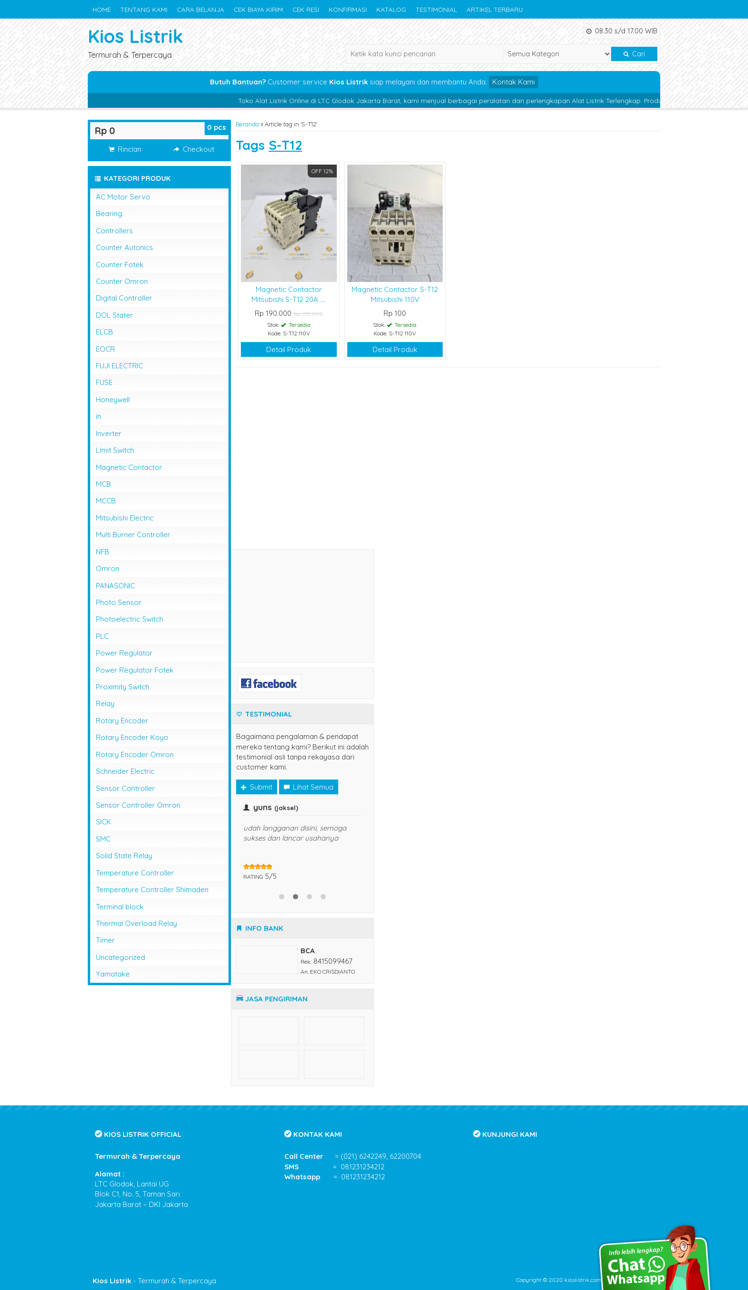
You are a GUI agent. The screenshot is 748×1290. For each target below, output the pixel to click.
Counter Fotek (120, 264)
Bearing (109, 213)
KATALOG (391, 9)
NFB (102, 551)
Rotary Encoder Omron (135, 754)
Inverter (109, 433)
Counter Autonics (124, 247)
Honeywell (113, 399)
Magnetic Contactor (129, 467)
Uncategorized (120, 957)
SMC (103, 838)
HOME (102, 9)
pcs (216, 127)
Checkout (194, 149)
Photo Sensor (119, 602)
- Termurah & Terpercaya (154, 1280)
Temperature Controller (135, 872)
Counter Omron (122, 281)
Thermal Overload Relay (136, 923)
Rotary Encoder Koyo (132, 737)
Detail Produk (288, 349)
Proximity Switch (122, 686)
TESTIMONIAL (436, 9)
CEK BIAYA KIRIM (258, 9)
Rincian (125, 149)
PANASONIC (115, 585)
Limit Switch (115, 450)
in (98, 416)
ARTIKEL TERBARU (495, 9)
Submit (256, 786)
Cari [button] (634, 54)
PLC (102, 636)
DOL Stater (114, 315)
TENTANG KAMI (143, 9)
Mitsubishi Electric (125, 517)
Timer (105, 940)
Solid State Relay (124, 855)
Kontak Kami (513, 81)
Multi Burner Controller (133, 534)
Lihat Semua (308, 786)
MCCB (106, 500)
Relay (105, 703)
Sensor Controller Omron (138, 805)
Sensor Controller (125, 788)
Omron (107, 568)
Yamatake (113, 973)
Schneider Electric (125, 771)
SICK (103, 821)
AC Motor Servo (123, 196)
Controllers (114, 230)
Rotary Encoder (122, 720)
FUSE (104, 382)
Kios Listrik (135, 36)
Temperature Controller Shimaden (152, 889)
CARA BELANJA (200, 9)
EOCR (105, 349)
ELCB (104, 331)
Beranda (247, 124)
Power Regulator (124, 652)
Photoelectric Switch (129, 619)
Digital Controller (124, 297)
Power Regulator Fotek (135, 670)
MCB (103, 484)
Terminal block (120, 906)
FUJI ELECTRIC (119, 365)
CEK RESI (305, 9)
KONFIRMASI (348, 9)
